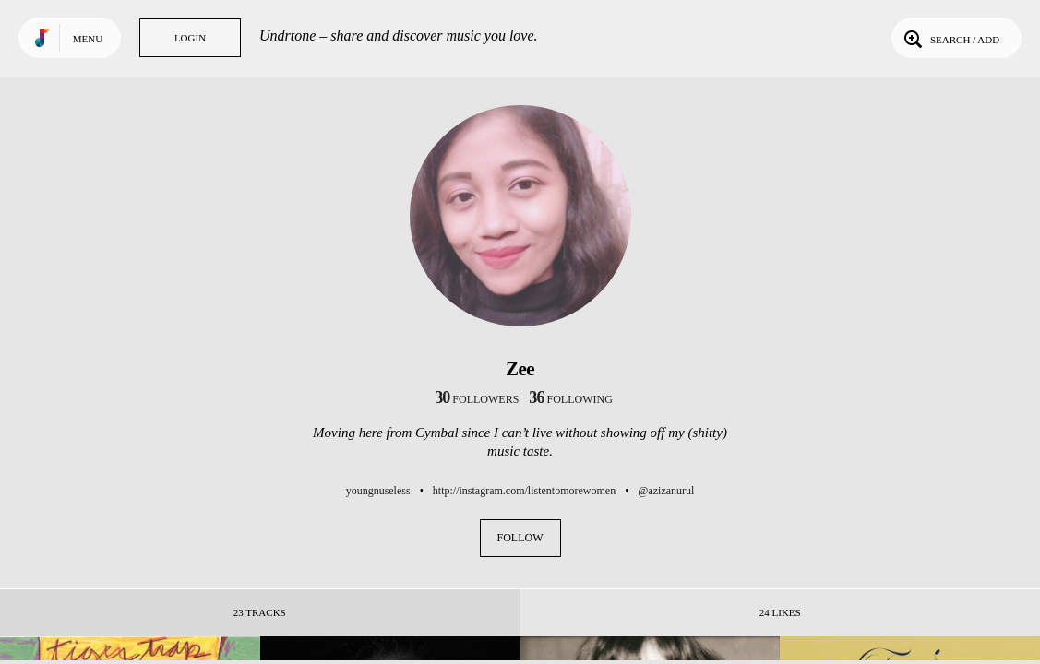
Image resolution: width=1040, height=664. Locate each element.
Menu (87, 38)
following (571, 399)
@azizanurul (666, 490)
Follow (520, 537)
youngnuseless (378, 490)
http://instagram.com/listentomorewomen (524, 490)
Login (190, 37)
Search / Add (950, 38)
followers (477, 399)
